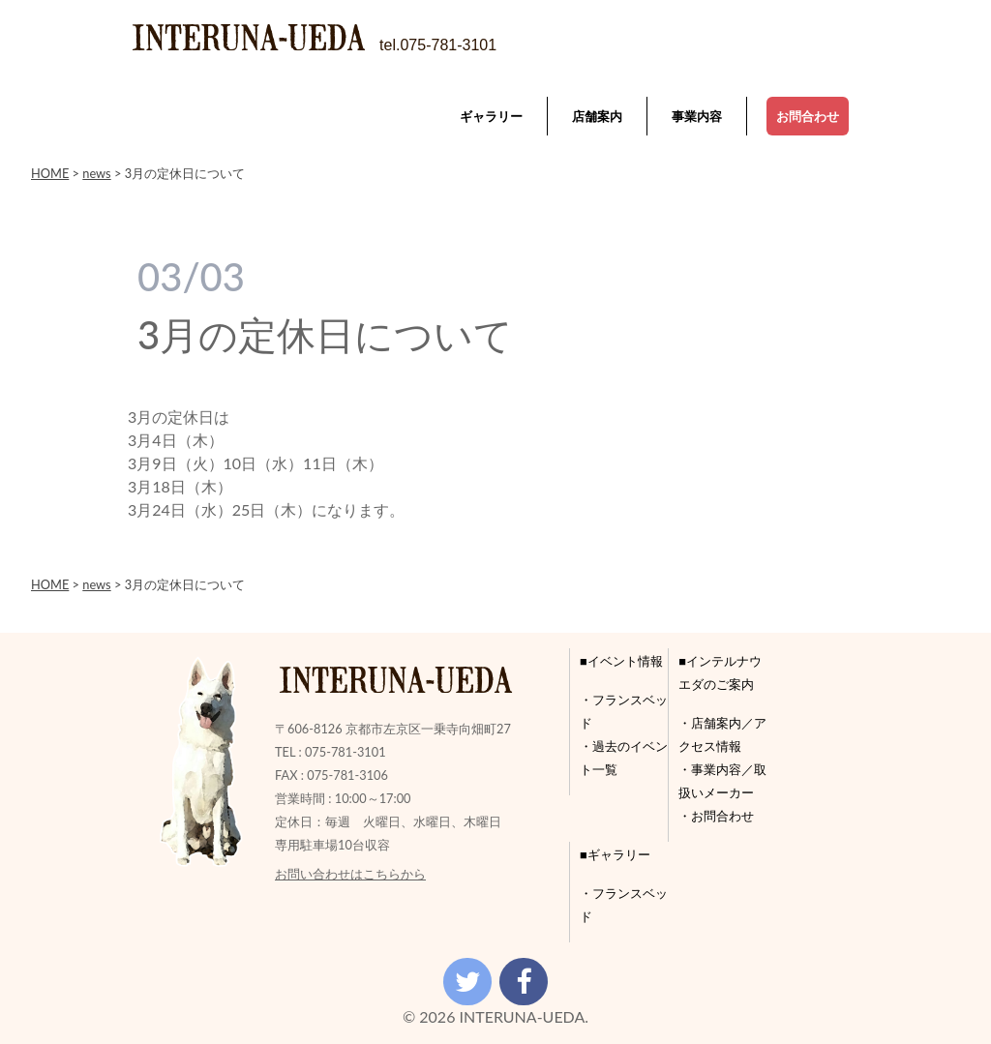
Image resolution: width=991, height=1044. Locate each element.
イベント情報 (625, 661)
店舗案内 (597, 116)
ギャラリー (491, 116)
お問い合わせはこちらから (350, 873)
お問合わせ (807, 116)
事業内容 (697, 116)
